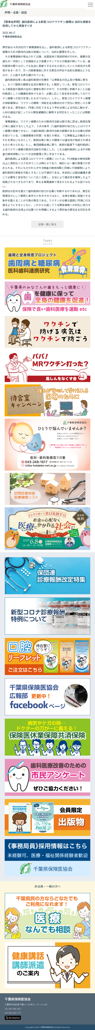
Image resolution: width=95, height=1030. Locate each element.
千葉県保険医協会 (20, 4)
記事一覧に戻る (47, 224)
